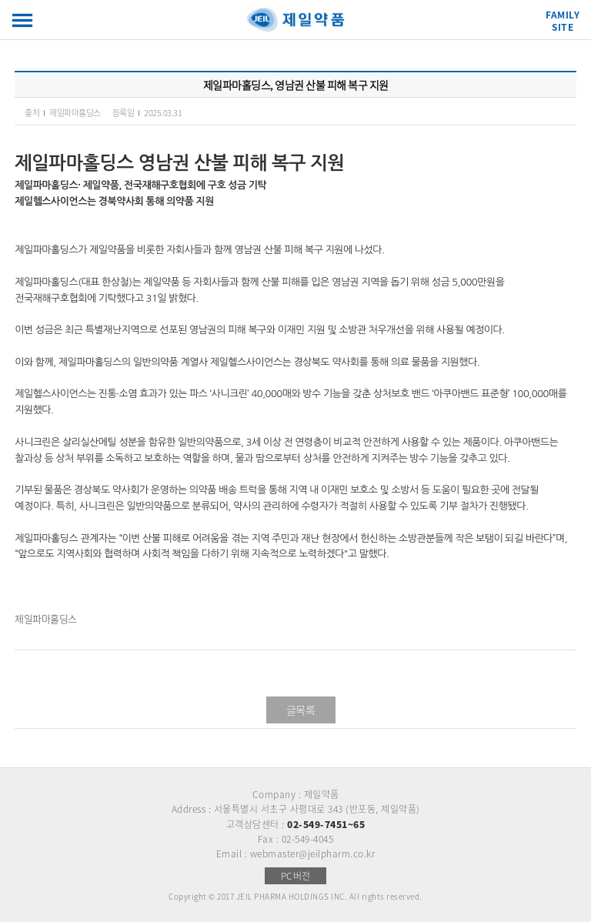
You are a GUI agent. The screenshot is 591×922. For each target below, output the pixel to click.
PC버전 (296, 876)
